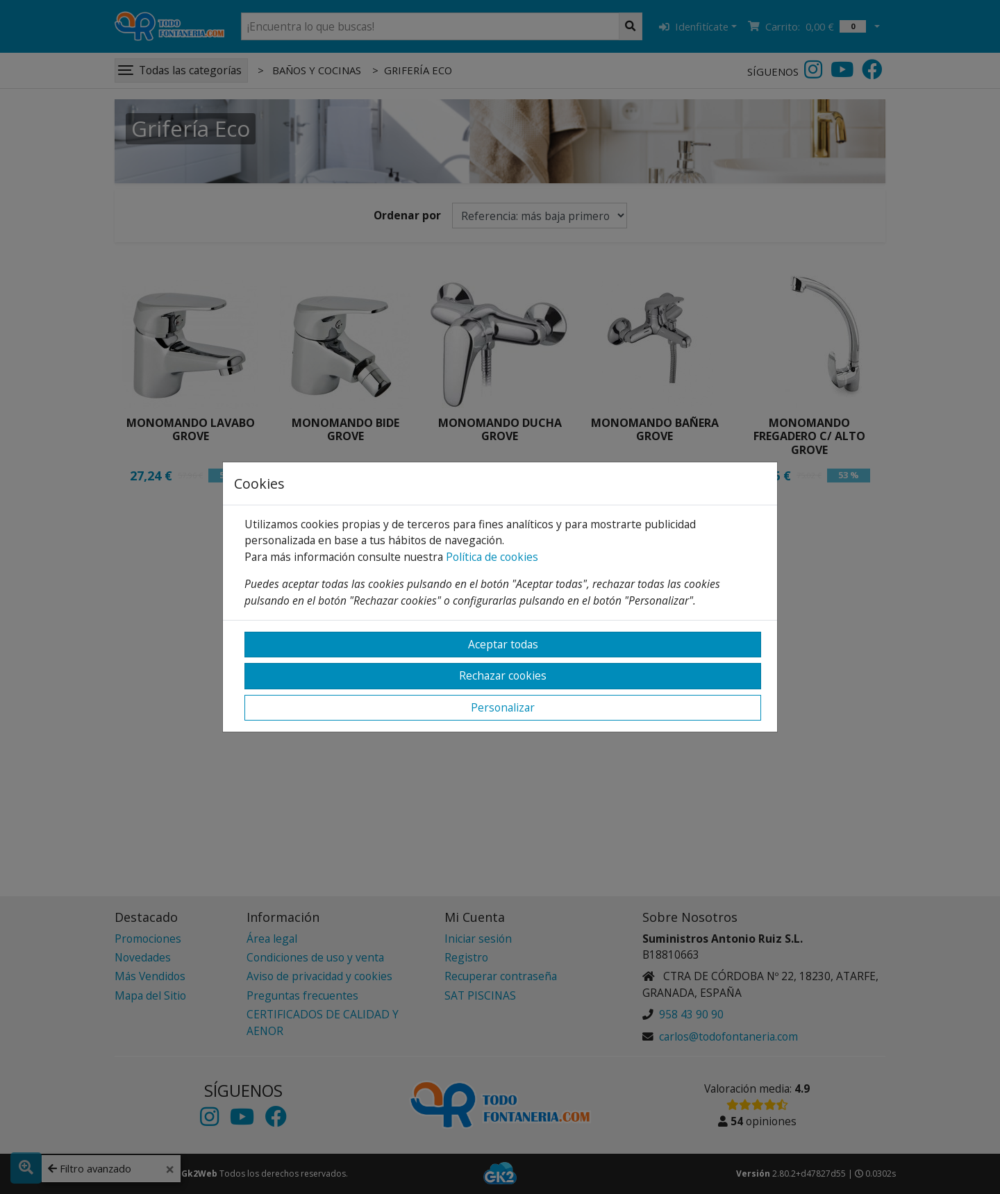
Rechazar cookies (503, 675)
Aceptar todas (503, 644)
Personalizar (503, 707)
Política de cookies (492, 556)
